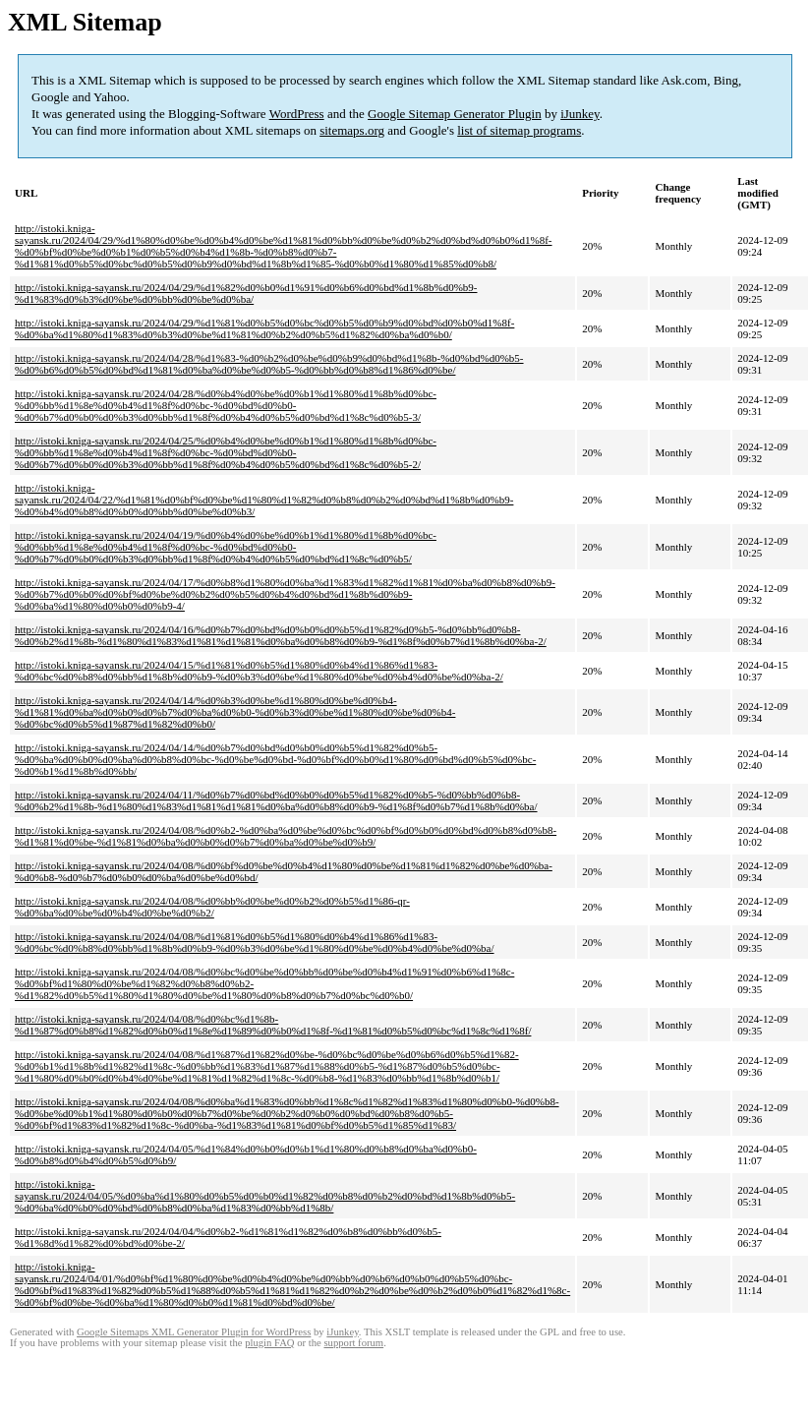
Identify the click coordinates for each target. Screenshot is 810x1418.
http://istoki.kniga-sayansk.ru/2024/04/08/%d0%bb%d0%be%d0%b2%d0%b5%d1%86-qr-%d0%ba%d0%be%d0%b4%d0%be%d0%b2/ (212, 906)
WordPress (296, 113)
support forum (353, 1342)
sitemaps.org (351, 130)
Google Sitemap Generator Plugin (455, 113)
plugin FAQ (269, 1342)
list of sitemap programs (519, 130)
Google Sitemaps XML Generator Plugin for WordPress (194, 1332)
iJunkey (580, 113)
